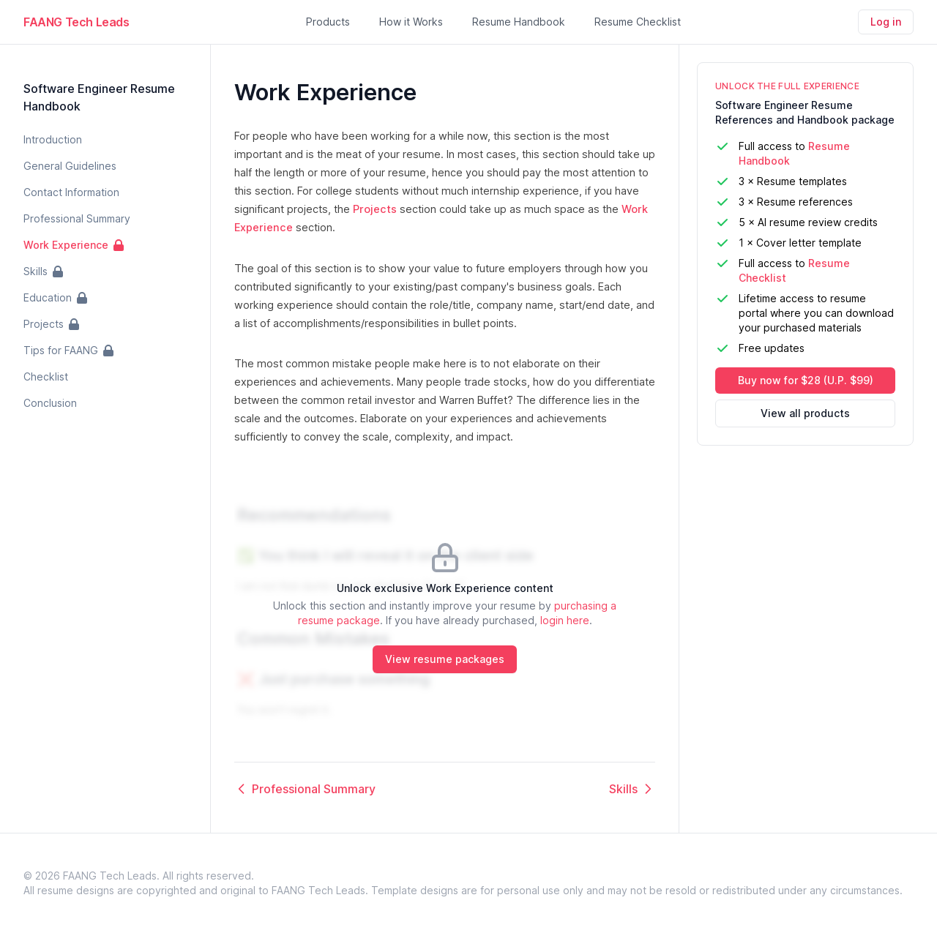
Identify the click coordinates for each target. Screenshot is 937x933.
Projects (375, 209)
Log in (885, 21)
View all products (805, 413)
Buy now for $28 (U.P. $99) (805, 380)
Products (328, 21)
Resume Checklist (637, 21)
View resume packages (444, 659)
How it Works (411, 21)
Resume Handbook (518, 21)
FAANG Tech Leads (76, 22)
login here (564, 620)
